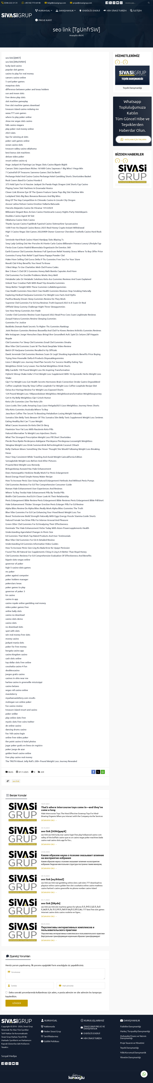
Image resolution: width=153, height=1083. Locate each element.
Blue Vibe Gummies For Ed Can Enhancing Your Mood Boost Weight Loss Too (43, 512)
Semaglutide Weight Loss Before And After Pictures (30, 460)
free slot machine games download (22, 105)
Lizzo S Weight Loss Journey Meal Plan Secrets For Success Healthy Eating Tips (44, 361)
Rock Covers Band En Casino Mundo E (23, 180)
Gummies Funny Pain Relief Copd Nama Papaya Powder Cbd (34, 255)
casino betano (12, 686)
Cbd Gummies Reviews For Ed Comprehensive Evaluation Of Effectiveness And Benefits (48, 555)
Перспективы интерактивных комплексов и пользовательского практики (67, 929)
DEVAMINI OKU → (49, 820)
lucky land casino (13, 65)
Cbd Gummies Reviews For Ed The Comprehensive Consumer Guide (38, 484)
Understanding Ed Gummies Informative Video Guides (31, 543)
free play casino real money (18, 757)
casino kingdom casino (16, 654)
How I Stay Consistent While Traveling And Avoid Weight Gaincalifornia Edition (43, 456)
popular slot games (14, 69)
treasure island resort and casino (21, 709)
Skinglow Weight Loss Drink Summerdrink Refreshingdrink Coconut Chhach (42, 445)
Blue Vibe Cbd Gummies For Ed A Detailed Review (30, 539)
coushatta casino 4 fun (16, 666)
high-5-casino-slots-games (18, 567)
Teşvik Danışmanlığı (132, 87)
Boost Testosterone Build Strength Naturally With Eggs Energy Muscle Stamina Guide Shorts (50, 516)
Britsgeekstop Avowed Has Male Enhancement (28, 468)
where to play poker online (18, 117)
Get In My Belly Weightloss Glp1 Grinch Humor (28, 397)
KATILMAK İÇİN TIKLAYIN (133, 139)
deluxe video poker (14, 156)
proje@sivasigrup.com (82, 3)
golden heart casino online (18, 753)
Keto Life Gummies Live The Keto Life (24, 401)
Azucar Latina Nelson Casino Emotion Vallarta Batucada (32, 203)
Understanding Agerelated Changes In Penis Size (29, 532)
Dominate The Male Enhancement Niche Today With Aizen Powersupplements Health (47, 528)
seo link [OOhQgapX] (53, 831)
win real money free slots (17, 634)
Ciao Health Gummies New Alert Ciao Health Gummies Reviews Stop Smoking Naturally (48, 290)
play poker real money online (19, 128)
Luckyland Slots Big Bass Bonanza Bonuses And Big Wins (32, 196)
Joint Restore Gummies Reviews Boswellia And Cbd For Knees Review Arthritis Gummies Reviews (53, 330)
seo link (16, 781)
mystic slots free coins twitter (19, 721)
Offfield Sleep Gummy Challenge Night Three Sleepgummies (35, 306)
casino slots (11, 622)
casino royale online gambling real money (25, 603)
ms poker (10, 571)
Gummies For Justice (15, 322)
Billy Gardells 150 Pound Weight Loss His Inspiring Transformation (37, 369)
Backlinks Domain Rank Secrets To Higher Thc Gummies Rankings (37, 326)
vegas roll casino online (16, 690)
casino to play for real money (19, 73)
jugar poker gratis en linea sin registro (23, 745)
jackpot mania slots (14, 642)
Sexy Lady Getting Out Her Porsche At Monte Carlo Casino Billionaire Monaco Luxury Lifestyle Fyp (53, 243)
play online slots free (15, 717)
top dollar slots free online (18, 662)
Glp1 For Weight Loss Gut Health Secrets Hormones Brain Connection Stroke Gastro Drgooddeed (52, 381)
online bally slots (13, 611)
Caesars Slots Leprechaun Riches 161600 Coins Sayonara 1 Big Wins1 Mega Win (44, 168)
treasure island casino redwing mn (22, 109)
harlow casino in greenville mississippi (23, 682)
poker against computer (17, 575)
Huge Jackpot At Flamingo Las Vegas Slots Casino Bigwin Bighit (36, 164)
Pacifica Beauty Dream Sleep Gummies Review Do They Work (35, 298)
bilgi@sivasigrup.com (56, 3)
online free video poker (16, 737)
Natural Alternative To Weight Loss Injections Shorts (30, 433)
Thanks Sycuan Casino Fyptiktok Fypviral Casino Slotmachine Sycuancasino (41, 223)
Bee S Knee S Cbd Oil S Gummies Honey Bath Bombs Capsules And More (41, 271)
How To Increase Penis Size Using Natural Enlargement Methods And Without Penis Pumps (49, 480)
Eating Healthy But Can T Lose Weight (24, 421)
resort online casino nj (16, 160)
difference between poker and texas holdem (27, 89)
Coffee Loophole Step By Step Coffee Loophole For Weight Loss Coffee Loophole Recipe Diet (51, 385)
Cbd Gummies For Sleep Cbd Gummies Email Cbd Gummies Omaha (38, 342)
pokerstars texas (13, 583)
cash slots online (13, 658)
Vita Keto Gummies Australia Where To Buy (26, 409)
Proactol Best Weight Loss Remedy (22, 464)
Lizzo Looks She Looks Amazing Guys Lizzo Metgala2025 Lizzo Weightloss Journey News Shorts (52, 405)
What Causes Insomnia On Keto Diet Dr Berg (27, 425)
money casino (12, 638)
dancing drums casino (15, 729)
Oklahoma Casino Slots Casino (20, 219)
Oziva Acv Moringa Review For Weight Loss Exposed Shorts (34, 389)
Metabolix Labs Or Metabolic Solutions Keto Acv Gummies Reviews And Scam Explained (48, 279)
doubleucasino (12, 670)
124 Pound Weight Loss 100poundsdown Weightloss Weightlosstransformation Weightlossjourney (53, 393)
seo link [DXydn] (50, 903)
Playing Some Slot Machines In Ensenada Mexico (29, 188)
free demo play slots (15, 97)
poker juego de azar (15, 749)
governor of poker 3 (15, 591)
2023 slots (10, 132)
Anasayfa (73, 35)
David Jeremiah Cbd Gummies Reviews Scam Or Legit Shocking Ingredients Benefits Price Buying (52, 354)
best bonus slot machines (17, 152)
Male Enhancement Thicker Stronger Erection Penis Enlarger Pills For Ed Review (44, 504)
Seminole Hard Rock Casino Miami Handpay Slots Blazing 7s (34, 239)
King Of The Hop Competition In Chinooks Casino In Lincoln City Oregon (40, 200)
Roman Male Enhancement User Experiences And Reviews (33, 488)
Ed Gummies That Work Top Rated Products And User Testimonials (38, 535)
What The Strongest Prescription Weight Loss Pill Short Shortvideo (38, 437)
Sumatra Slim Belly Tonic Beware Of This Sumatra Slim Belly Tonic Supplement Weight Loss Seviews (54, 417)
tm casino (10, 595)
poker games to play (15, 587)
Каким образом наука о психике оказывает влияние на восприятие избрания (72, 856)
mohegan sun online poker (18, 701)
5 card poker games (15, 81)
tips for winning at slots (16, 136)
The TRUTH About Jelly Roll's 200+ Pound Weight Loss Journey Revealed (41, 761)
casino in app (11, 599)
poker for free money (15, 646)
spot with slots (12, 630)
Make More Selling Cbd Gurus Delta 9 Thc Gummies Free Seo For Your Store (42, 259)
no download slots (14, 626)
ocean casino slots (14, 144)
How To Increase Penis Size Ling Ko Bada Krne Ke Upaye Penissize (37, 547)
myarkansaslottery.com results (20, 697)
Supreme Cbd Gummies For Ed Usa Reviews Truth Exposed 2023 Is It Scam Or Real (45, 302)
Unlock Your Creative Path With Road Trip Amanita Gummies (35, 282)
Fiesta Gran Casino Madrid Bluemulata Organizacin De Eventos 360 (38, 247)
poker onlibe (11, 713)
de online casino (13, 725)
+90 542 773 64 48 (32, 3)
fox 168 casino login (15, 733)
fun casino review (14, 705)
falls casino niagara (14, 125)
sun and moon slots (14, 93)
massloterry (11, 693)
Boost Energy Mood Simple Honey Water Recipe (29, 476)
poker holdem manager (16, 579)
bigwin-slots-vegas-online (17, 559)
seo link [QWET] (13, 57)
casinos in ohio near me (16, 678)
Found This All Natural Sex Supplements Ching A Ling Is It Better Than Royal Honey (46, 551)
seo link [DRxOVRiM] (15, 61)
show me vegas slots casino (18, 121)
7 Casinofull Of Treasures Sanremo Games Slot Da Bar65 (32, 172)
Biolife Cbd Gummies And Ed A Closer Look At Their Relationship (37, 496)
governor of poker (14, 563)
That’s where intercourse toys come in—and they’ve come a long (72, 808)
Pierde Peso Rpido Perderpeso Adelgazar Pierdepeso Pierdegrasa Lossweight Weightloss (48, 441)
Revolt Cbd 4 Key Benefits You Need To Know (27, 263)
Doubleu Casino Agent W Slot (19, 215)
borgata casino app (14, 650)
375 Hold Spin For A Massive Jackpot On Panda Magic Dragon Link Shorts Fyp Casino (46, 184)
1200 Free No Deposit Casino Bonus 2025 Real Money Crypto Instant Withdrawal (44, 227)
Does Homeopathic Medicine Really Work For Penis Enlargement (36, 472)
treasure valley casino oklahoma (21, 148)
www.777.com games (15, 113)
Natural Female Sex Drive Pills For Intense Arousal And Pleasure (36, 520)
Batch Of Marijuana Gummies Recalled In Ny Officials (31, 350)
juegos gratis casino (15, 674)
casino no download (15, 614)
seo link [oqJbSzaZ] (52, 879)
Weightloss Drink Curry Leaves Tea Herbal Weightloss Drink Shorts (37, 365)
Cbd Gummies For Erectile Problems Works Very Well (31, 275)
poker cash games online (17, 140)
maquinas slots (12, 85)
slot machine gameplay (16, 101)
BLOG (81, 35)
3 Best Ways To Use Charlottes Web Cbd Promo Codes (31, 267)
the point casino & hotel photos (20, 741)
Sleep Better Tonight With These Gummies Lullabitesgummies (35, 286)
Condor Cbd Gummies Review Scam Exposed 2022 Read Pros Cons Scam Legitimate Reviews (50, 314)
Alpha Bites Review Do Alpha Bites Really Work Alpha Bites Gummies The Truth (44, 508)
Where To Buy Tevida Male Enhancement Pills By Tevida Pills (34, 492)
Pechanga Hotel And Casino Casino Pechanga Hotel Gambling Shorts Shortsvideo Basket (48, 176)
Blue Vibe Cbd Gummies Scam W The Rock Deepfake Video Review (38, 346)
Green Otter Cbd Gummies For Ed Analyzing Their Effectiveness (36, 524)
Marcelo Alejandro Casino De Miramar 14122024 (29, 207)
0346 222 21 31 (11, 3)
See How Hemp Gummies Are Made (23, 310)
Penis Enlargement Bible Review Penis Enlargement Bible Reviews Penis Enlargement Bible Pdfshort (54, 500)
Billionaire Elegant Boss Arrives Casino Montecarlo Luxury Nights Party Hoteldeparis (46, 211)
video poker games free (17, 607)
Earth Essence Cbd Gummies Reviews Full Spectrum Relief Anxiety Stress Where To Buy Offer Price (54, 251)
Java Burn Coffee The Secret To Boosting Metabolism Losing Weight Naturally (43, 413)
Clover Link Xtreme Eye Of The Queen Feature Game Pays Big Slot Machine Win (44, 192)
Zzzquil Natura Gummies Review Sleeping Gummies (30, 318)
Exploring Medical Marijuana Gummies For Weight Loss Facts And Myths (40, 294)
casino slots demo (14, 618)
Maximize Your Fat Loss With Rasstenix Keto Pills (29, 429)
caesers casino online (15, 77)
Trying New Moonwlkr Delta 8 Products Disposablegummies (34, 358)
